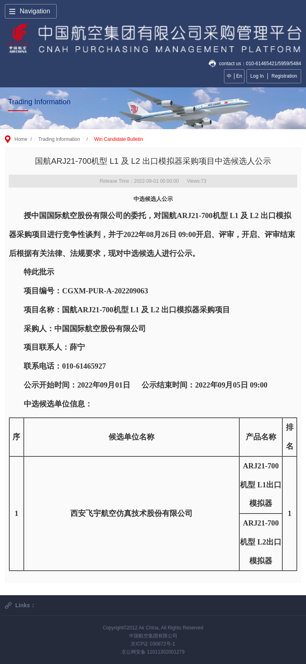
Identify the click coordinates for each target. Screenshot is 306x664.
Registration (284, 76)
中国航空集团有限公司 (153, 636)
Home (20, 139)
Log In (257, 76)
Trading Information (59, 139)
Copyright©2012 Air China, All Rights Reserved (153, 628)
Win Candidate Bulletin (118, 139)
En (239, 76)
